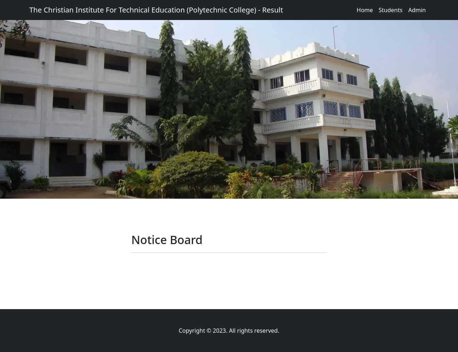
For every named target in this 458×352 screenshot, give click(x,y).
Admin (417, 10)
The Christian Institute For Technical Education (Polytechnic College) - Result (156, 10)
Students (391, 10)
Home (365, 10)
